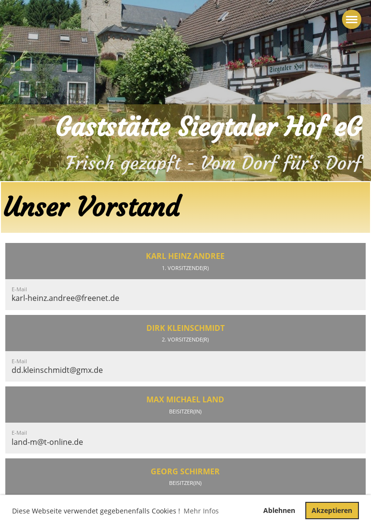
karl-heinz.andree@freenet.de (65, 298)
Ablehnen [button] (279, 510)
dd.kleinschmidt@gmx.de (57, 370)
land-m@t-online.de (47, 442)
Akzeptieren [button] (332, 510)
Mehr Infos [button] (201, 510)
